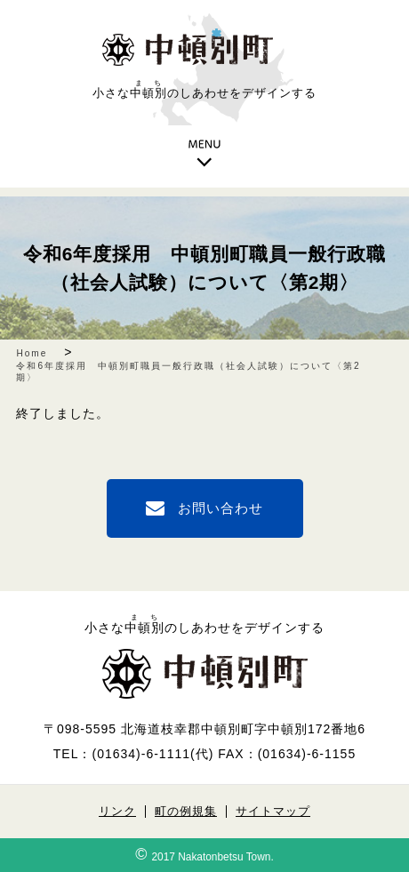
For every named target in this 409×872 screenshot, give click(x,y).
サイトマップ (273, 811)
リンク (117, 811)
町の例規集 (186, 811)
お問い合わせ (220, 508)
